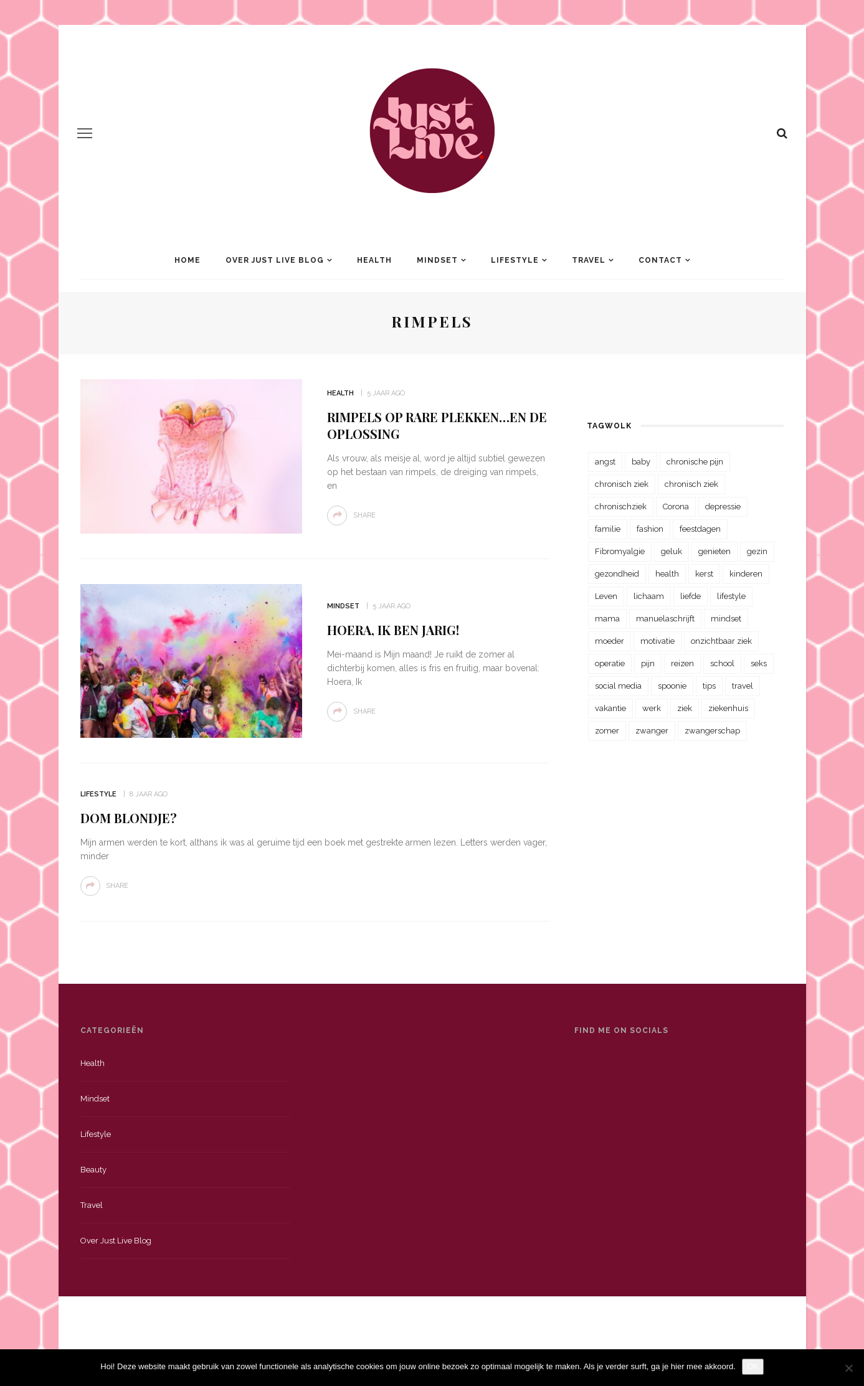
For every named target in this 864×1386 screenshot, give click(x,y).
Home (187, 260)
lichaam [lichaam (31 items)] (649, 596)
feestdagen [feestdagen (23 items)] (700, 529)
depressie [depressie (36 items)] (723, 506)
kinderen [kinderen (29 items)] (745, 573)
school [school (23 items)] (722, 663)
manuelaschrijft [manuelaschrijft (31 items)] (665, 618)
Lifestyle (515, 260)
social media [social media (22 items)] (618, 686)
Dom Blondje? (128, 817)
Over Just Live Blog (274, 260)
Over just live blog (115, 1240)
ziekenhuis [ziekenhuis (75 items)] (728, 708)
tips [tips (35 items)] (709, 686)
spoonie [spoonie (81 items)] (672, 686)
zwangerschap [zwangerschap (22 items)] (712, 730)
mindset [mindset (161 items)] (726, 618)
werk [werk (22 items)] (651, 708)
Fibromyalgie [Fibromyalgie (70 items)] (620, 551)
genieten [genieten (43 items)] (714, 551)
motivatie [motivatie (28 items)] (657, 641)
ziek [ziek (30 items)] (684, 708)
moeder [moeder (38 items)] (609, 641)
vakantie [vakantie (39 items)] (610, 708)
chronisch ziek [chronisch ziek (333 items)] (621, 484)
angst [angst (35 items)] (605, 461)
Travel (588, 260)
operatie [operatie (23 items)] (610, 663)
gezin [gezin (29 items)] (757, 551)
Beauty (93, 1169)
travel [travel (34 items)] (742, 686)
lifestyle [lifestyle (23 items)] (731, 596)
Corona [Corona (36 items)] (676, 506)
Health (374, 260)
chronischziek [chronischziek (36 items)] (621, 506)
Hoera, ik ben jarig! (393, 629)
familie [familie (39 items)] (607, 529)
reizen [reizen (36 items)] (682, 663)
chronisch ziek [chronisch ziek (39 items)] (691, 484)
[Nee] (848, 1368)
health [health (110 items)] (667, 573)
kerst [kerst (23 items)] (704, 573)
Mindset (437, 260)
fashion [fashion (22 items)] (650, 529)
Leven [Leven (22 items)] (606, 596)
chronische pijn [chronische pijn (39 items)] (695, 461)
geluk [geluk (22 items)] (671, 551)
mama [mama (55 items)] (607, 618)
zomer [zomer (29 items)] (607, 730)
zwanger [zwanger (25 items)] (651, 730)
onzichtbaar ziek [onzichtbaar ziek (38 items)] (721, 641)
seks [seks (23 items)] (759, 663)
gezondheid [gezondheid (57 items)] (617, 573)
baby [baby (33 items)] (641, 461)
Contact (660, 260)
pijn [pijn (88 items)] (648, 663)
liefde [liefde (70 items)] (690, 596)
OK (753, 1366)
